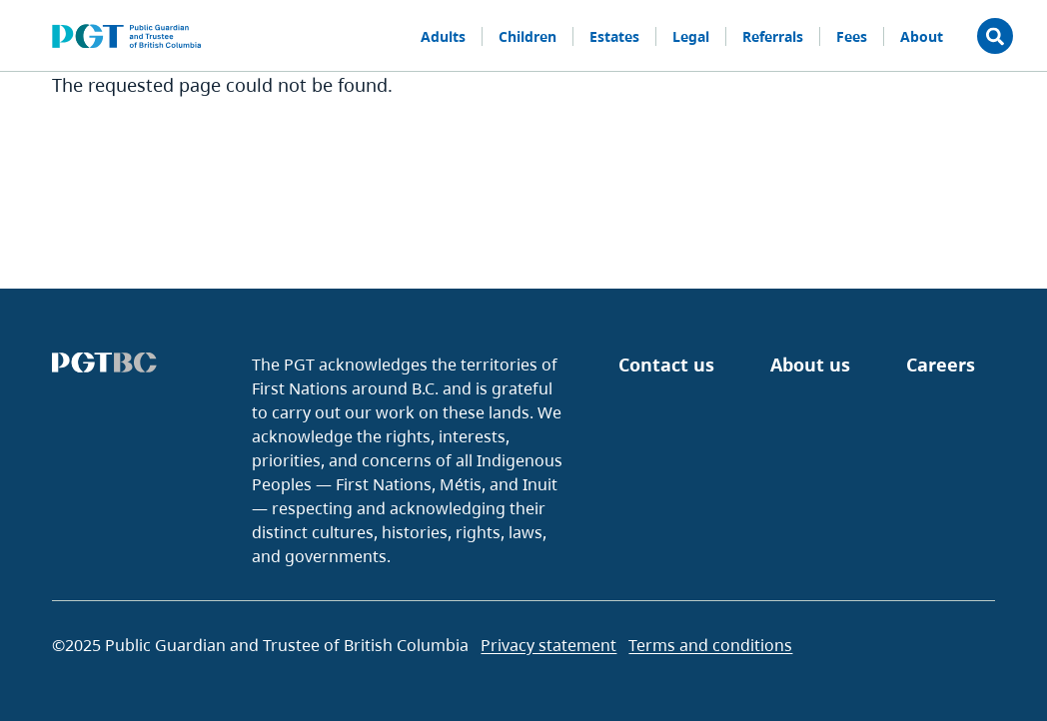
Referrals (772, 36)
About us (810, 364)
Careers (940, 364)
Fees (851, 36)
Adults (443, 36)
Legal (690, 36)
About (921, 36)
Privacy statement (548, 645)
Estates (614, 36)
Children (527, 36)
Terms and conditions (710, 645)
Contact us (666, 364)
